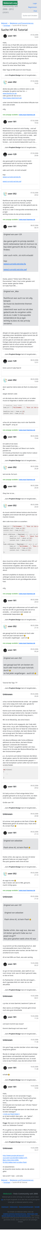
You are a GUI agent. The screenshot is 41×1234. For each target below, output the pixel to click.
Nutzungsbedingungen (26, 1207)
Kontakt (37, 1207)
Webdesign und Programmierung (21, 23)
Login (35, 3)
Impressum (4, 1207)
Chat (35, 11)
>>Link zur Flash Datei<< (11, 1114)
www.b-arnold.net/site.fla (12, 177)
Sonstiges (6, 25)
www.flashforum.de (10, 93)
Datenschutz (14, 1207)
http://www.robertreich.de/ (12, 98)
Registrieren (32, 7)
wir (2, 1199)
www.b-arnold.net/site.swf (12, 181)
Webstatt (4, 23)
